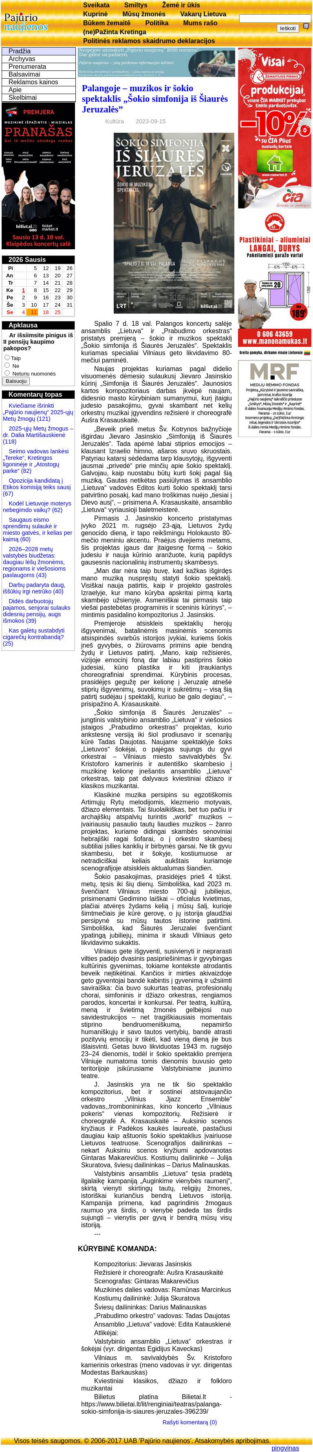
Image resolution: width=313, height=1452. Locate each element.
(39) (30, 620)
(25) (8, 643)
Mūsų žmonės (143, 14)
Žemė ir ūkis (181, 5)
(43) (41, 575)
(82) (26, 471)
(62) (57, 510)
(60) (24, 539)
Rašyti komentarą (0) (190, 1422)
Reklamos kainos (33, 82)
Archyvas (22, 58)
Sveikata (96, 5)
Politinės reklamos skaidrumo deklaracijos (149, 40)
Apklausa (23, 325)
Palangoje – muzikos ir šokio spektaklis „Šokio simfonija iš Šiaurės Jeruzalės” (155, 98)
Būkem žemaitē (107, 23)
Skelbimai (23, 97)
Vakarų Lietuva (203, 14)
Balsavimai (24, 74)
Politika (157, 23)
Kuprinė (95, 14)
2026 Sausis (27, 259)
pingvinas (285, 1448)
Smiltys (136, 5)
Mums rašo (200, 23)
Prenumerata (27, 66)
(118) (10, 441)
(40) (57, 591)
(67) (8, 493)
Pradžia (20, 51)
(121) (44, 418)
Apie (15, 89)
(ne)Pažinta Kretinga (114, 32)
